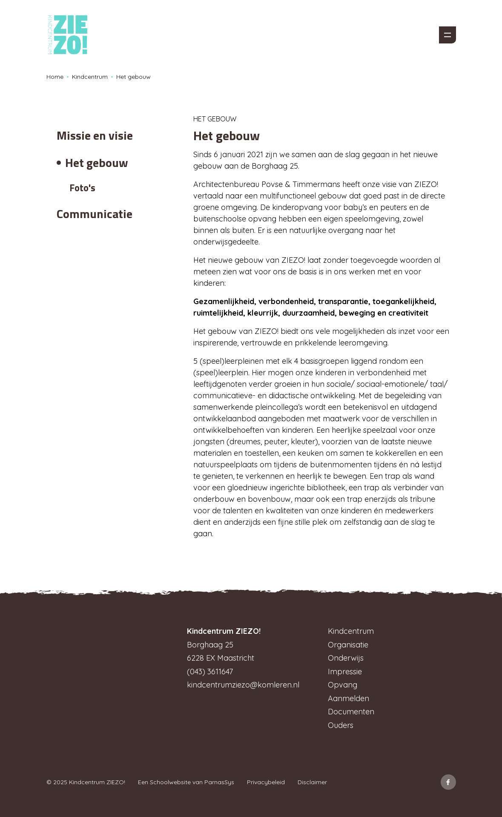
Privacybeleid (266, 782)
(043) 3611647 (210, 671)
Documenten (351, 711)
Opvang (342, 685)
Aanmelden (348, 698)
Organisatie (348, 645)
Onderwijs (346, 658)
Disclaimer (312, 782)
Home (54, 77)
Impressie (345, 671)
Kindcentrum (90, 77)
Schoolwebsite (170, 782)
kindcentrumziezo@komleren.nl (243, 685)
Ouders (340, 725)
